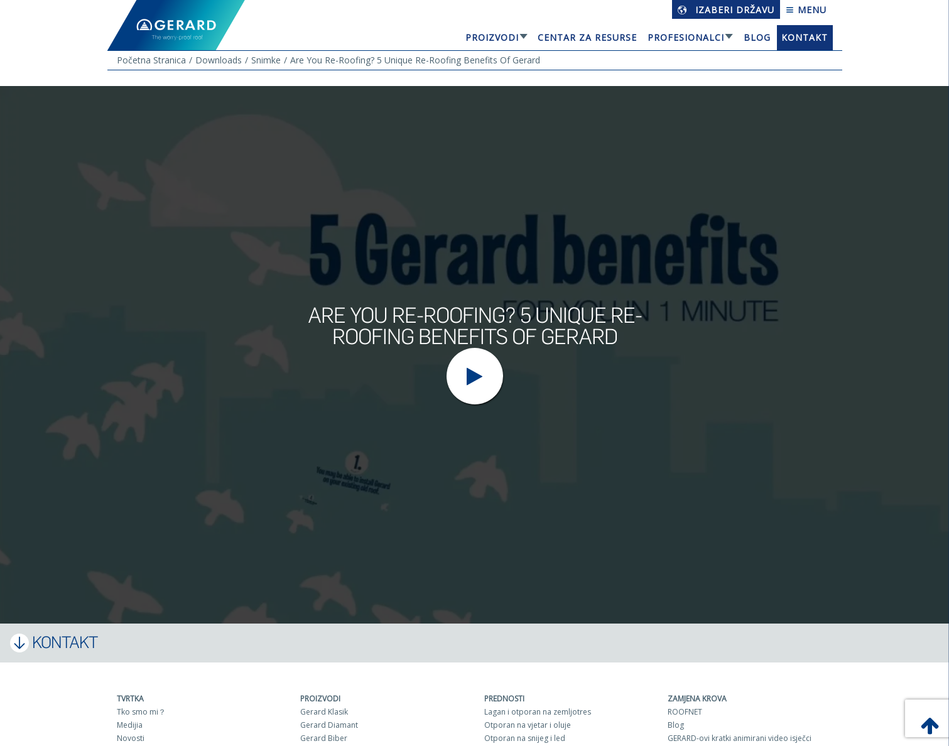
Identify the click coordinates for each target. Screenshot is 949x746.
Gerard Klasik (324, 711)
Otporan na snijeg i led (524, 738)
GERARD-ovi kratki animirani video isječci (739, 738)
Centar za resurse (587, 37)
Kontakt (804, 37)
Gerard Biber (323, 738)
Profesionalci (686, 37)
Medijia (130, 725)
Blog (757, 37)
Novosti (130, 738)
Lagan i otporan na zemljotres (537, 711)
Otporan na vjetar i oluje (527, 725)
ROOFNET (685, 711)
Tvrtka (130, 698)
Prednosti (504, 698)
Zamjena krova (697, 698)
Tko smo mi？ (141, 711)
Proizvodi (492, 37)
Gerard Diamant (329, 725)
